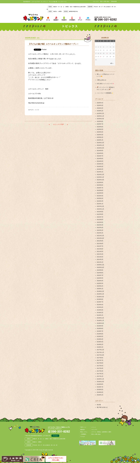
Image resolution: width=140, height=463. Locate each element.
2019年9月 (100, 299)
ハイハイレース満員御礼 (105, 93)
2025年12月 (100, 113)
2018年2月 (100, 344)
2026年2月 (100, 108)
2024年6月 (100, 158)
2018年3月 (100, 341)
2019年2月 (100, 312)
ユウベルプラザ (33, 93)
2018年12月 (100, 318)
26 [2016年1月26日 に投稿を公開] (100, 56)
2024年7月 (100, 156)
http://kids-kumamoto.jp (36, 103)
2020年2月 (100, 286)
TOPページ (83, 427)
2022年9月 (100, 211)
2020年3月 (100, 283)
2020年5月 (100, 278)
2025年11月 (100, 116)
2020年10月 (100, 267)
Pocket (44, 49)
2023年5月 (100, 193)
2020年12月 (100, 265)
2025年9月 (100, 121)
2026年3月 (100, 105)
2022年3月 (100, 227)
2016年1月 (100, 395)
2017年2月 (100, 373)
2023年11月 (100, 177)
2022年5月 (100, 222)
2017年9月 (100, 357)
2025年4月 (100, 132)
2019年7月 (100, 302)
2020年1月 (100, 288)
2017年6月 (100, 363)
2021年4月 (100, 254)
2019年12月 (100, 291)
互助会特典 (114, 1)
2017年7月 (100, 360)
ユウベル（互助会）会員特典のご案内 (101, 432)
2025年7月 (100, 124)
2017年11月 (100, 352)
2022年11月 (100, 209)
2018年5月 (100, 336)
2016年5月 (100, 389)
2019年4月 (100, 307)
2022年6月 (100, 219)
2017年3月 (100, 371)
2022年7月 (100, 217)
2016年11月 (100, 379)
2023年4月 (100, 196)
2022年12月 (100, 206)
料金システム (83, 432)
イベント (93, 427)
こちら (47, 79)
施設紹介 (82, 429)
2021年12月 (100, 235)
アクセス (55, 435)
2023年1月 (100, 203)
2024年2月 (100, 169)
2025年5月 (100, 129)
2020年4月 (100, 280)
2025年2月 (100, 137)
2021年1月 (100, 262)
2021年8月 (100, 243)
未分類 (99, 404)
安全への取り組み (104, 1)
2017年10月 (100, 355)
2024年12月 (100, 142)
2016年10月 (100, 381)
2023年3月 (100, 198)
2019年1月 (100, 315)
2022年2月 (100, 230)
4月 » (111, 63)
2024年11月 (100, 145)
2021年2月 (100, 259)
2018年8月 (100, 328)
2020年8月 (100, 272)
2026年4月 (100, 103)
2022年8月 (100, 214)
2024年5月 (100, 161)
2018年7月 (100, 331)
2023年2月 (100, 201)
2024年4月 (100, 164)
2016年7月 (100, 387)
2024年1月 (100, 172)
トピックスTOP (58, 124)
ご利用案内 (83, 434)
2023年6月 (100, 190)
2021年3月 (100, 257)
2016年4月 (100, 392)
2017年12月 (100, 349)
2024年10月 (100, 148)
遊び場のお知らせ (102, 407)
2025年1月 (100, 140)
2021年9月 (100, 241)
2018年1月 (100, 347)
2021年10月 (100, 238)
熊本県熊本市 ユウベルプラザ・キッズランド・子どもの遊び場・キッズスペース (33, 17)
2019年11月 (100, 294)
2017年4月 (100, 368)
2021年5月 (100, 251)
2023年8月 (100, 185)
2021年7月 (100, 246)
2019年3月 (100, 310)
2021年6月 (100, 249)
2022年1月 (100, 233)
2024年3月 (100, 166)
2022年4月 (100, 225)
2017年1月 (100, 376)
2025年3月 (100, 134)
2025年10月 (100, 118)
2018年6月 (100, 334)
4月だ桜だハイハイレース (105, 83)
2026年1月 (100, 110)
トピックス (96, 1)
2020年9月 (100, 270)
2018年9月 (100, 326)
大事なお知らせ (101, 80)
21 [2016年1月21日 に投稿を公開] (107, 53)
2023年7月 (100, 188)
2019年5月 (100, 304)
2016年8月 (100, 384)
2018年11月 (100, 320)
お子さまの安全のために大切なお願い (55, 459)
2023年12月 (100, 174)
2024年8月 (100, 153)
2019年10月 (100, 296)
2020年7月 (100, 275)
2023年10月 (100, 180)
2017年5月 (100, 365)
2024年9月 (100, 150)
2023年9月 (100, 182)
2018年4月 (100, 339)
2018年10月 (100, 323)
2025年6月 (100, 126)
